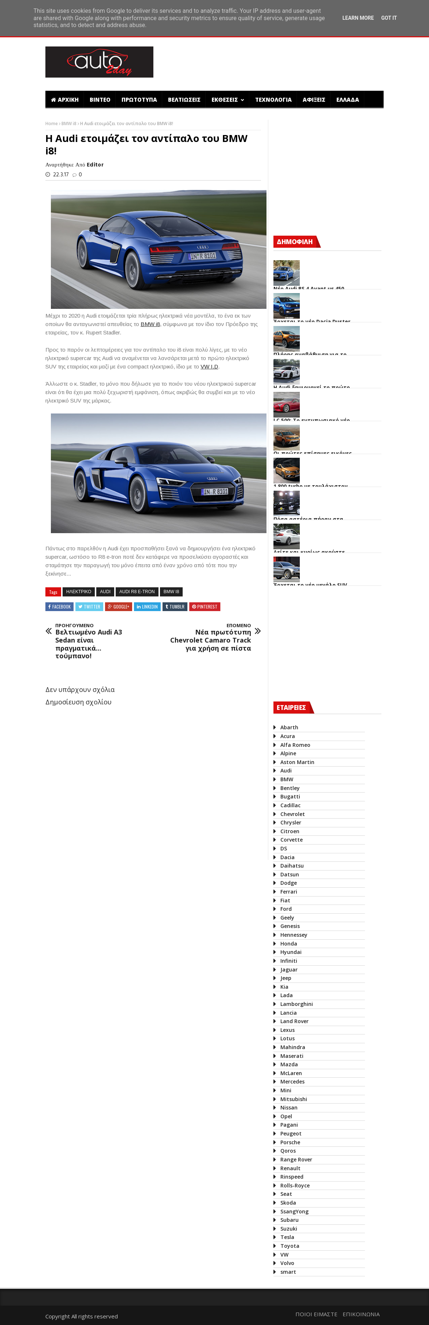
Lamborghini (296, 1003)
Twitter (92, 606)
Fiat (285, 900)
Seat (286, 1193)
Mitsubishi (293, 1099)
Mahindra (292, 1047)
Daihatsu (292, 865)
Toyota (289, 1245)
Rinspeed (291, 1176)
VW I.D (209, 366)
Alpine (288, 753)
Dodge (288, 882)
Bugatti (290, 796)
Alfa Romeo (295, 744)
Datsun (289, 874)
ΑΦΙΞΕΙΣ (314, 99)
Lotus (287, 1038)
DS (283, 848)
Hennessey (293, 934)
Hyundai (291, 951)
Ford (286, 908)
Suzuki (288, 1228)
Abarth (289, 727)
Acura (287, 736)
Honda (288, 943)
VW (284, 1254)
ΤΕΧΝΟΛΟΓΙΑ (273, 99)
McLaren (291, 1073)
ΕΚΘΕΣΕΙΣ (225, 99)
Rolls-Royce (295, 1185)
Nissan (289, 1107)
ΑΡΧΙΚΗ (65, 99)
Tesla (287, 1237)
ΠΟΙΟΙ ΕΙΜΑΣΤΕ (316, 1314)
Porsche (290, 1142)
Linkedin (150, 606)
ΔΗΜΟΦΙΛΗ (295, 241)
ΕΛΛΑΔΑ (347, 99)
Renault (290, 1168)
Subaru (289, 1219)
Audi (105, 591)
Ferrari (288, 891)
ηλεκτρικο (78, 591)
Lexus (287, 1029)
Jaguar (289, 969)
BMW (286, 779)
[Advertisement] (291, 62)
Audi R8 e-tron (137, 591)
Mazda (289, 1064)
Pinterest (207, 606)
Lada (286, 995)
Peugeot (291, 1133)
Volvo (287, 1263)
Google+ (121, 606)
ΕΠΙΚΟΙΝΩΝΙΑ (361, 1314)
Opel (286, 1116)
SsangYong (294, 1211)
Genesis (290, 925)
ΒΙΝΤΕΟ (100, 99)
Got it (389, 18)
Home (52, 123)
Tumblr (176, 606)
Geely (287, 917)
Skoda (288, 1202)
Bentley (290, 788)
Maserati (291, 1055)
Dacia (287, 857)
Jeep (285, 977)
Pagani (289, 1124)
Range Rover (296, 1159)
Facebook (61, 606)
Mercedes (292, 1081)
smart (288, 1271)
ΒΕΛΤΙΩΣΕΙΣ (184, 99)
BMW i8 (69, 123)
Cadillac (290, 805)
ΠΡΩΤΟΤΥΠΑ (139, 99)
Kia (284, 986)
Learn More (358, 18)
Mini (285, 1090)
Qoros (288, 1150)
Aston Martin (297, 762)
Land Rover (294, 1021)
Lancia (288, 1012)
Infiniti (288, 960)
